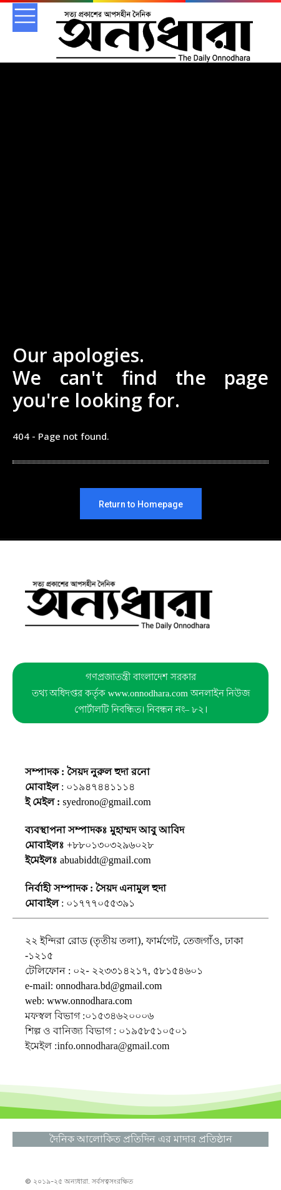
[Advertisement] (140, 228)
